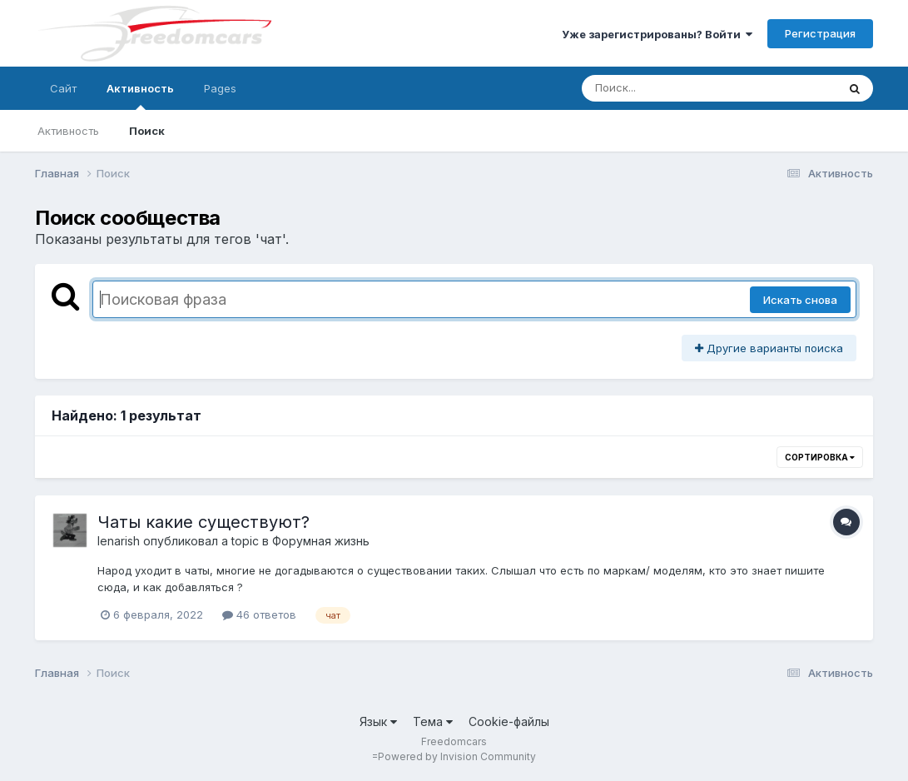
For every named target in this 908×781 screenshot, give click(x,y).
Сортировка (820, 457)
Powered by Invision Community (457, 756)
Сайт (63, 88)
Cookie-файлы (509, 721)
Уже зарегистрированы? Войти (657, 34)
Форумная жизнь (321, 541)
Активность (140, 96)
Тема (433, 721)
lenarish (118, 541)
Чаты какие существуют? (203, 522)
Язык (378, 721)
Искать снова (800, 299)
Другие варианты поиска (769, 348)
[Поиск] (677, 88)
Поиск (147, 130)
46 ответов (259, 614)
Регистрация (820, 33)
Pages (220, 88)
